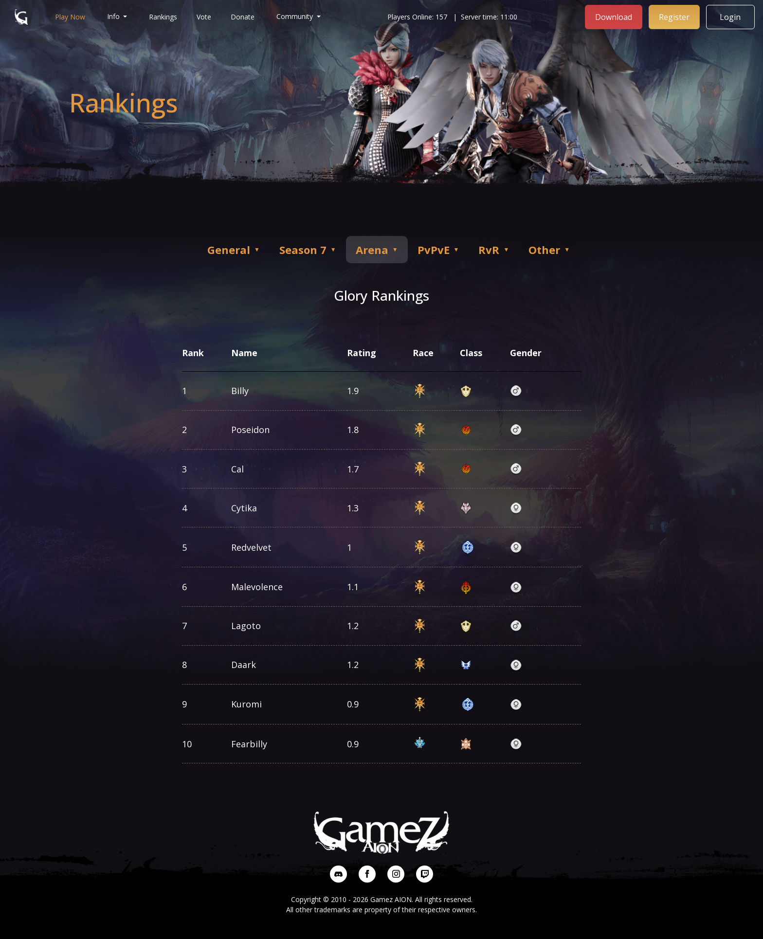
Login (731, 16)
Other (549, 249)
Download (614, 16)
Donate (243, 16)
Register (674, 16)
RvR (494, 249)
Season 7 (307, 249)
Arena (377, 249)
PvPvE (438, 249)
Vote (204, 16)
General (233, 249)
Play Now (70, 16)
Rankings (163, 16)
